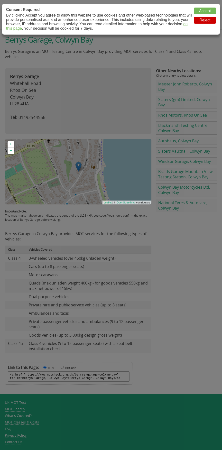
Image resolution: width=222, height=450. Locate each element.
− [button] (10, 151)
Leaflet (108, 202)
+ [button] (10, 144)
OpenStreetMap (126, 202)
